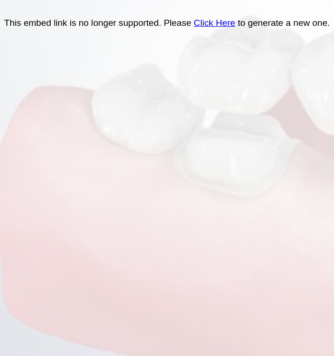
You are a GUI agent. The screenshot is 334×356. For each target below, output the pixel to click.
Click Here (214, 23)
